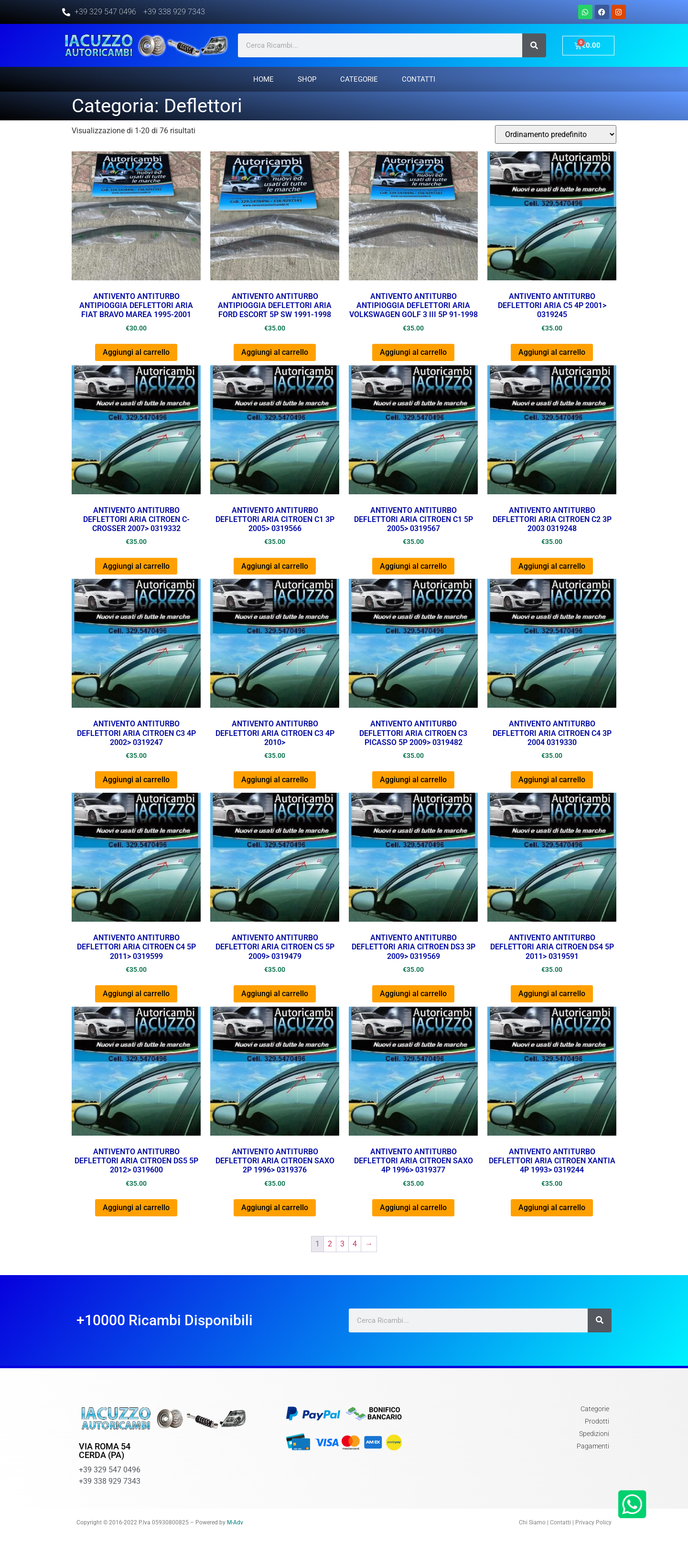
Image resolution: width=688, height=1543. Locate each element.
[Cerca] (534, 45)
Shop (307, 79)
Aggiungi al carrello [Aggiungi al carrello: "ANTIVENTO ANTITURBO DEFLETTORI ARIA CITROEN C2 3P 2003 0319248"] (551, 566)
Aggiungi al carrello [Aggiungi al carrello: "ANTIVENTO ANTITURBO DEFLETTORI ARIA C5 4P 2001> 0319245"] (551, 352)
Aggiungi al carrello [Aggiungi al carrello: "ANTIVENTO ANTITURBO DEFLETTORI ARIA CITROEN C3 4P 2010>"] (274, 779)
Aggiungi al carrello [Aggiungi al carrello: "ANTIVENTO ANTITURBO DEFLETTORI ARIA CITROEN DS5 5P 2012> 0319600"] (136, 1207)
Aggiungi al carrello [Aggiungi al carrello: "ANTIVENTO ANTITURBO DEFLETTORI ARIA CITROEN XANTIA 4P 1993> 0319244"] (551, 1207)
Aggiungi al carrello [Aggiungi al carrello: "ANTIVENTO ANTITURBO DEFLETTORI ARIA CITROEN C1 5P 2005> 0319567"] (413, 566)
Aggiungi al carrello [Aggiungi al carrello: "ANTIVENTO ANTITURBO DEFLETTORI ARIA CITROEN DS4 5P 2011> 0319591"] (551, 993)
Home (263, 79)
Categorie (359, 79)
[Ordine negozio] (555, 134)
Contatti (418, 79)
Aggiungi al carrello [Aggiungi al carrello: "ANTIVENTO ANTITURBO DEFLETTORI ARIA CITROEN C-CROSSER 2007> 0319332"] (136, 566)
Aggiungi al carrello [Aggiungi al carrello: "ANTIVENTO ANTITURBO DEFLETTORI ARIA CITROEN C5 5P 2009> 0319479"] (274, 993)
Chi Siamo (532, 1522)
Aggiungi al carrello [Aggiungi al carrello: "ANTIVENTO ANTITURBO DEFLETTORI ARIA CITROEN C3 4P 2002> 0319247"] (136, 779)
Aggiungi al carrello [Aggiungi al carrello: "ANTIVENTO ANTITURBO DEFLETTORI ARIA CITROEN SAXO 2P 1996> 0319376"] (274, 1207)
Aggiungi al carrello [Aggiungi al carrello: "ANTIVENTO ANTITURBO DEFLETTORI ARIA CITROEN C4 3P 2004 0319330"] (551, 779)
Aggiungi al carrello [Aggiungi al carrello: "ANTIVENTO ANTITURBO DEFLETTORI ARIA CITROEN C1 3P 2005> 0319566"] (274, 566)
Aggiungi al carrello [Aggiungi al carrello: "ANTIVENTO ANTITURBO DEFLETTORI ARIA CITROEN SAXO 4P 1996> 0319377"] (413, 1207)
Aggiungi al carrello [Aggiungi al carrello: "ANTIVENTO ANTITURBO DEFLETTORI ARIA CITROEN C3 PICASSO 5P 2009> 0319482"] (413, 779)
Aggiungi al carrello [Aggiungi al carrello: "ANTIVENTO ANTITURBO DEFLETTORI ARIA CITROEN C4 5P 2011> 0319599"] (136, 993)
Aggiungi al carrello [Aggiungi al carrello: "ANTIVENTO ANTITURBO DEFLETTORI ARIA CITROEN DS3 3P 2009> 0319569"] (413, 993)
